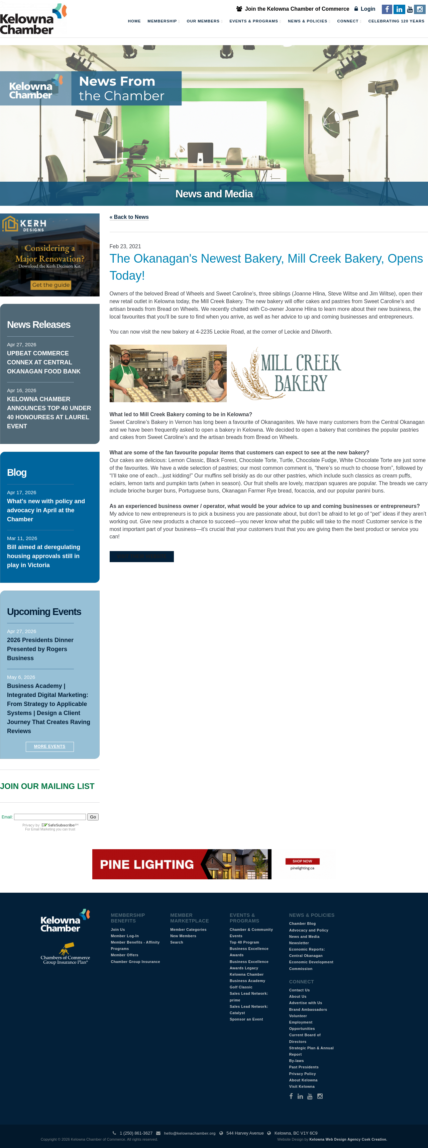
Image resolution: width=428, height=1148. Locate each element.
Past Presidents (304, 1067)
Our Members (205, 21)
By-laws (296, 1061)
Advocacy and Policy (309, 930)
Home (134, 21)
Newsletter (299, 943)
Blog (16, 472)
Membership (163, 21)
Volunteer (298, 1016)
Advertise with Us (305, 1003)
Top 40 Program (244, 942)
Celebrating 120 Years (396, 21)
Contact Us (299, 990)
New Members (183, 936)
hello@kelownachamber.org (190, 1133)
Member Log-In (125, 936)
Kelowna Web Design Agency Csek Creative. (348, 1139)
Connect (349, 21)
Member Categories (188, 930)
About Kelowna (303, 1080)
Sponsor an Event (246, 1019)
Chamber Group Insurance (135, 962)
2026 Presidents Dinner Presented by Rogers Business (40, 649)
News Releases (38, 324)
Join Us (118, 930)
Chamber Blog (302, 923)
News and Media (304, 937)
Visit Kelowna (302, 1086)
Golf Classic (241, 987)
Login (364, 9)
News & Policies (309, 21)
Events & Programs (255, 21)
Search (176, 942)
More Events (50, 746)
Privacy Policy (302, 1074)
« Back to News (129, 217)
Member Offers (124, 955)
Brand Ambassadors (308, 1009)
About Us (298, 996)
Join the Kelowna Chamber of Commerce (292, 9)
